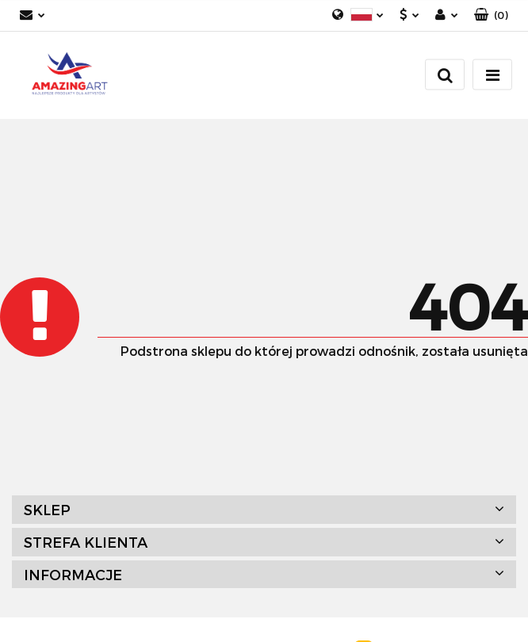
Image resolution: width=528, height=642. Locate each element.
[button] (491, 15)
